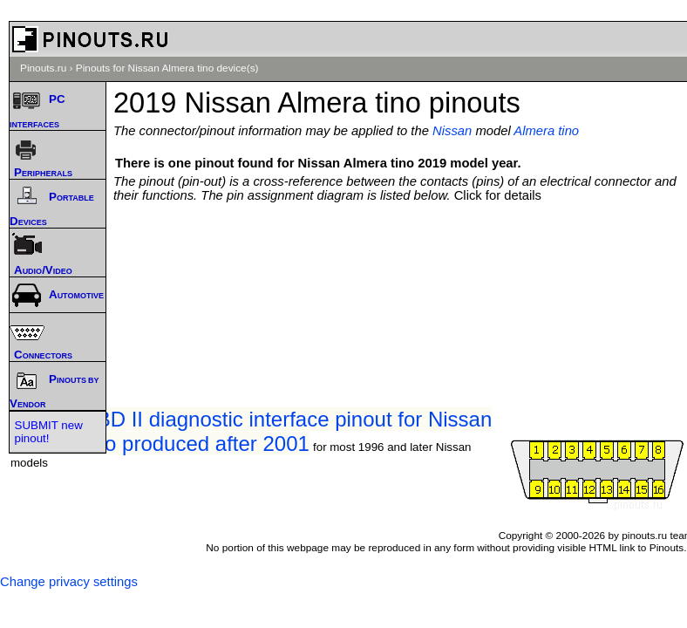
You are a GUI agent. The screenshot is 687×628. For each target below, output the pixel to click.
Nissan (452, 131)
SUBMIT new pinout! (49, 432)
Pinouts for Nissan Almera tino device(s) (167, 68)
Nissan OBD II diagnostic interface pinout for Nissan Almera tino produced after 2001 (251, 431)
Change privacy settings (69, 582)
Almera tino (546, 131)
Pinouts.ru (43, 68)
